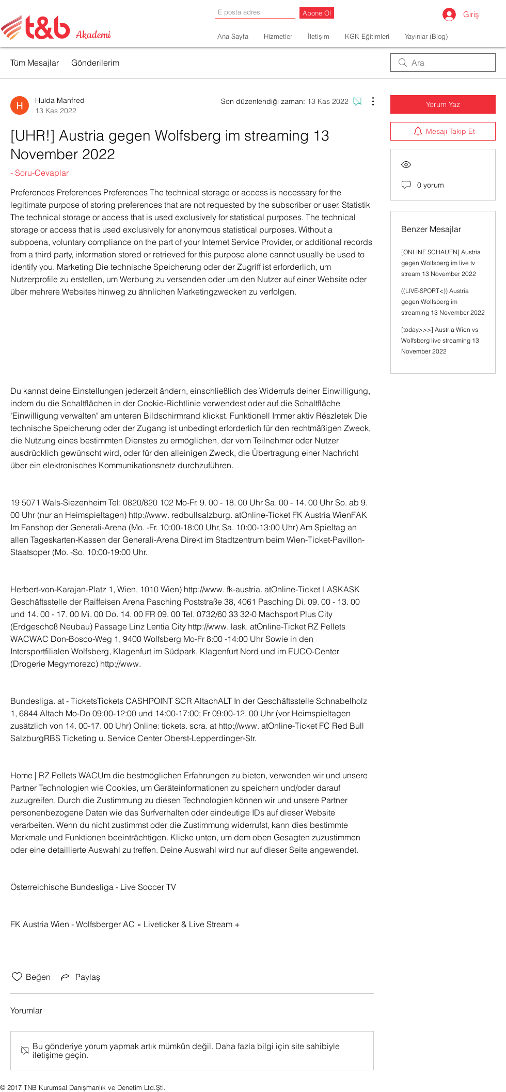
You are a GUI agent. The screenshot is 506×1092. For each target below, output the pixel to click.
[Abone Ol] (316, 13)
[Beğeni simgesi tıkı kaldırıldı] (17, 977)
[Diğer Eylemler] (367, 101)
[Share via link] (79, 977)
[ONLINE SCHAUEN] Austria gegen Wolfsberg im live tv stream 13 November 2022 (441, 263)
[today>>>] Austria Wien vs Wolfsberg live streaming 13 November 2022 (440, 340)
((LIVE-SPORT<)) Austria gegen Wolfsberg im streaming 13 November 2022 (443, 301)
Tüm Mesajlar (34, 62)
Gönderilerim (95, 62)
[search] (443, 62)
